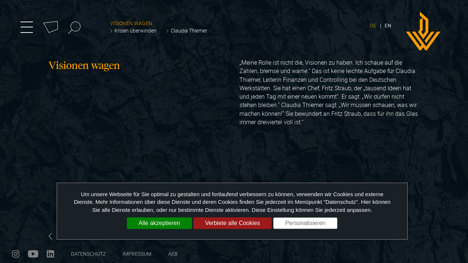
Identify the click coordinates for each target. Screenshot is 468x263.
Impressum (136, 253)
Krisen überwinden (135, 30)
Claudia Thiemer (189, 30)
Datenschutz (88, 253)
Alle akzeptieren (159, 223)
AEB (173, 253)
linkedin (50, 254)
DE (373, 25)
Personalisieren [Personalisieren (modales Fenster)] (305, 223)
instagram (15, 254)
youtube (33, 254)
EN (388, 25)
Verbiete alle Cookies (232, 223)
